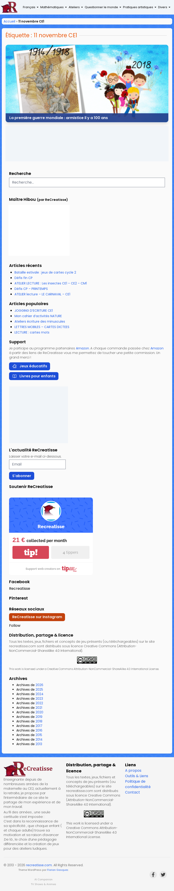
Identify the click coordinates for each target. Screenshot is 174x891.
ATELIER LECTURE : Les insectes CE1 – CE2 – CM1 (50, 283)
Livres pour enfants (34, 376)
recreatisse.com (39, 865)
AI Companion (43, 879)
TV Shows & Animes (43, 884)
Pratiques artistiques (138, 7)
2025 (39, 689)
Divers (162, 7)
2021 (39, 707)
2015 (39, 735)
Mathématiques (52, 7)
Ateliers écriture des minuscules (39, 321)
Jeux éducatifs (29, 366)
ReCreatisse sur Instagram (37, 617)
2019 (39, 716)
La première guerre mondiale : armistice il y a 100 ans (58, 117)
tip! (31, 552)
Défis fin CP (23, 278)
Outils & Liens (136, 776)
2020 (39, 712)
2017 (39, 726)
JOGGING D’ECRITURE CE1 (33, 310)
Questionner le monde (101, 7)
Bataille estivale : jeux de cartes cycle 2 (45, 272)
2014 (39, 739)
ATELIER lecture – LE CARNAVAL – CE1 (42, 294)
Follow (14, 625)
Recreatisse (19, 588)
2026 (39, 685)
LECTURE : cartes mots (31, 332)
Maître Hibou (22, 199)
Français (29, 7)
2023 (39, 698)
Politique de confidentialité (138, 784)
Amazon (82, 348)
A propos (133, 770)
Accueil (9, 21)
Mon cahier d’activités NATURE (38, 316)
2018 (39, 721)
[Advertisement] (87, 143)
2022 (39, 703)
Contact (132, 792)
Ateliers (74, 7)
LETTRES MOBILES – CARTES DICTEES (41, 327)
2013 (39, 744)
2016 (39, 730)
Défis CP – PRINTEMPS (31, 288)
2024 (40, 694)
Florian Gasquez (57, 870)
